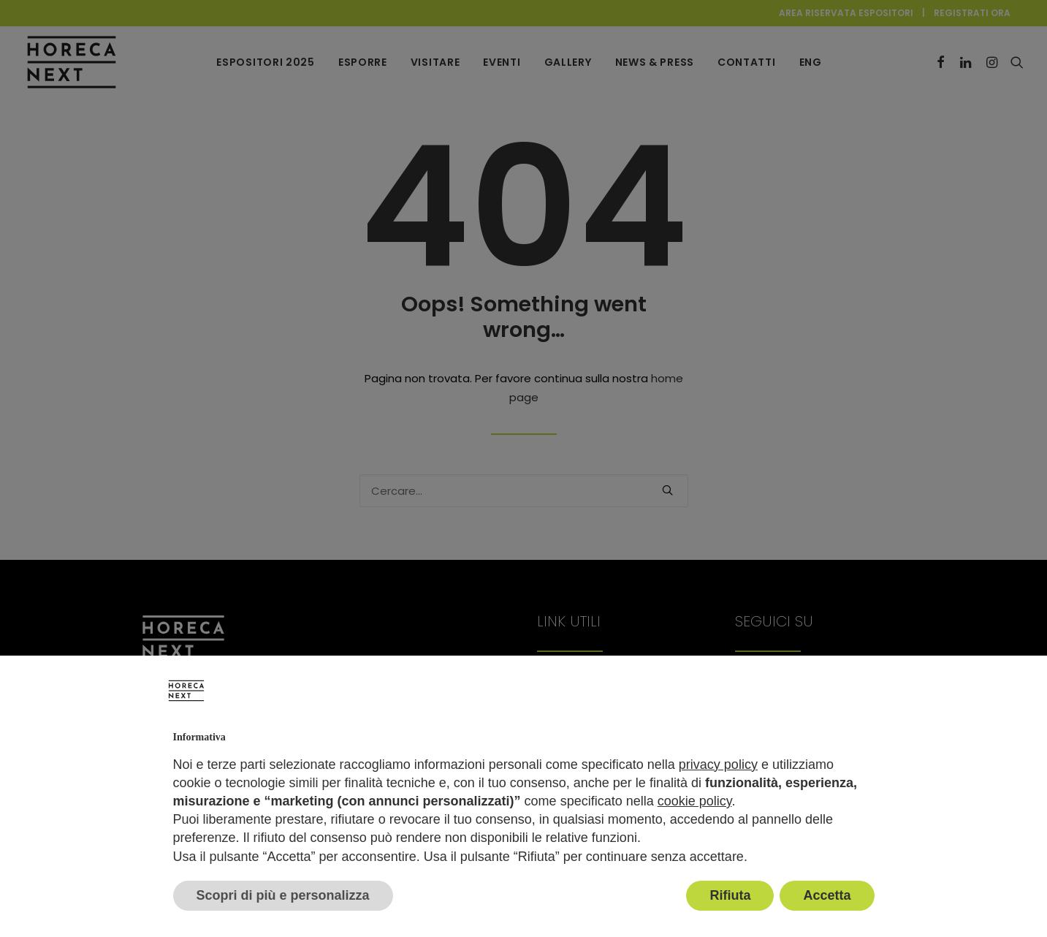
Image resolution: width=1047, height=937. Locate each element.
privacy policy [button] (718, 764)
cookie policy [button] (695, 801)
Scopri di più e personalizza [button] (283, 895)
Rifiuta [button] (729, 895)
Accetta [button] (826, 895)
